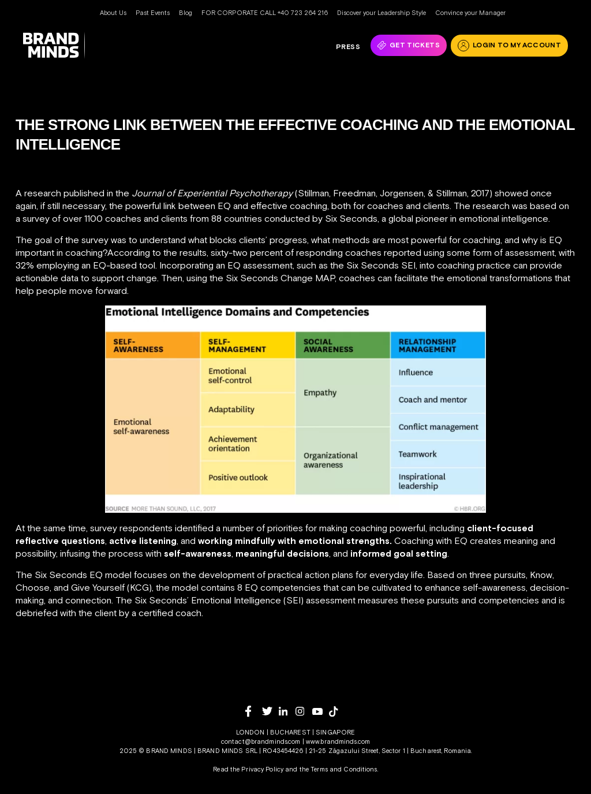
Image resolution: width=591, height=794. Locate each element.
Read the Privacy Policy (248, 769)
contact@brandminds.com (261, 741)
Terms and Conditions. (344, 769)
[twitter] (270, 711)
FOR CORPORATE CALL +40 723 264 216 (264, 12)
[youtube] (320, 711)
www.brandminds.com (338, 741)
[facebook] (253, 711)
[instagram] (304, 711)
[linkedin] (287, 711)
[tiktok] (337, 711)
